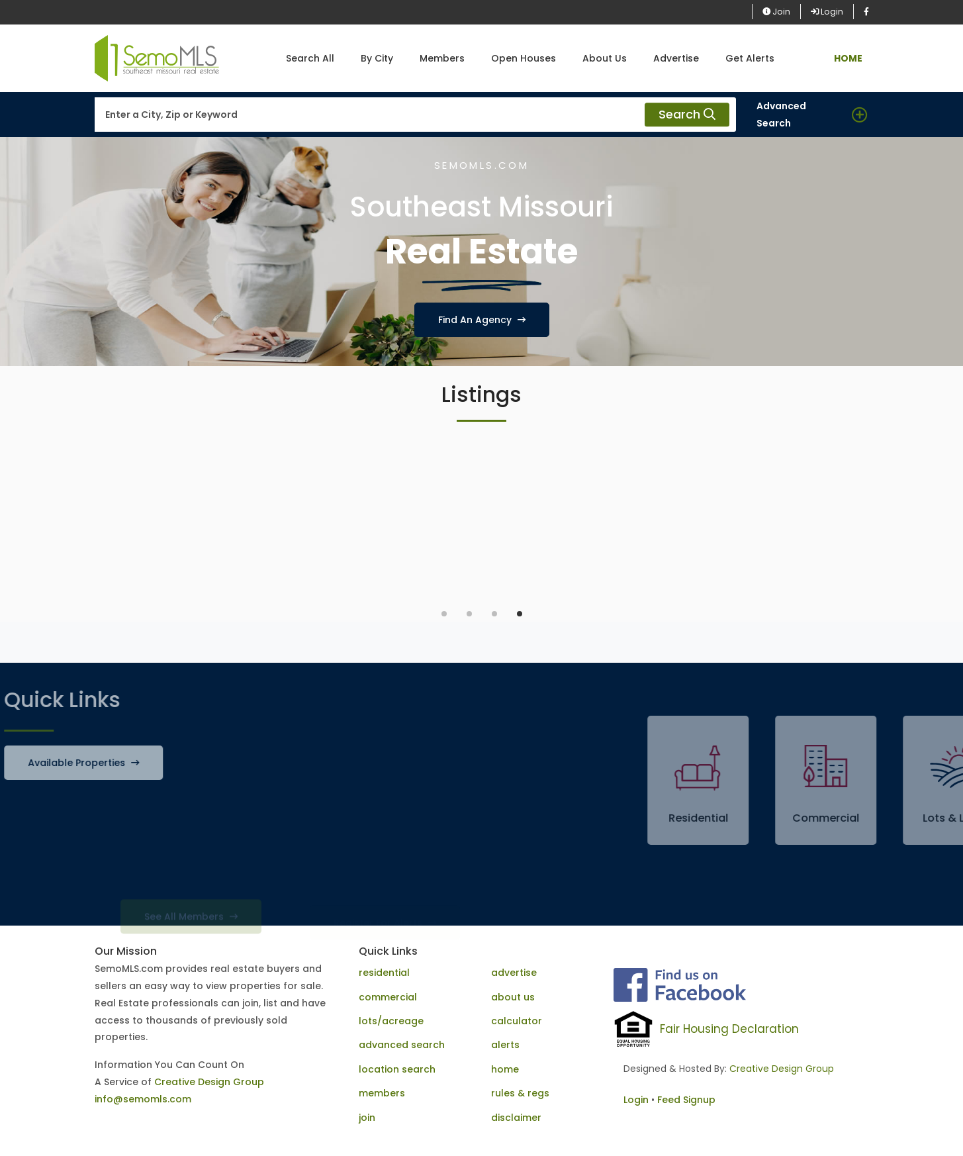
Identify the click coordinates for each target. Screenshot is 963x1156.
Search (687, 115)
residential (384, 972)
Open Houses (523, 58)
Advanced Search (781, 114)
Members (442, 58)
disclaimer (516, 1117)
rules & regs (520, 1093)
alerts (505, 1044)
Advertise (676, 58)
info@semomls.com (143, 1099)
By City (377, 58)
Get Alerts (749, 58)
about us (513, 997)
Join (776, 11)
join (367, 1117)
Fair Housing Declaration (729, 1029)
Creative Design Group (209, 1081)
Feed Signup (686, 1099)
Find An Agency (482, 319)
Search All (310, 58)
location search (397, 1069)
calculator (516, 1021)
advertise (514, 972)
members (382, 1093)
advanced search (402, 1044)
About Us (604, 58)
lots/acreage (391, 1021)
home (505, 1069)
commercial (388, 997)
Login (827, 11)
